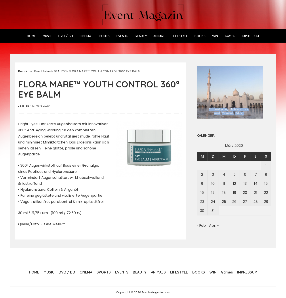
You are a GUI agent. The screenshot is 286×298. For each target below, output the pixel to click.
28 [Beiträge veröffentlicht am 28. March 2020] (256, 201)
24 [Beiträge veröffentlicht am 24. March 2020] (213, 201)
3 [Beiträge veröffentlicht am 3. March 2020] (213, 174)
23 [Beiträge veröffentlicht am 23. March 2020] (202, 201)
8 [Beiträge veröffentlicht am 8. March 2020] (266, 174)
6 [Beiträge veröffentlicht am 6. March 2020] (245, 174)
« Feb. (201, 225)
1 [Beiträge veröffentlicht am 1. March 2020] (266, 165)
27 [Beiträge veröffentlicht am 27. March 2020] (245, 201)
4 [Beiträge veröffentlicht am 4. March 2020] (224, 174)
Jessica (23, 105)
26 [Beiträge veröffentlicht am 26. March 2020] (234, 201)
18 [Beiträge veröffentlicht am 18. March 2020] (224, 192)
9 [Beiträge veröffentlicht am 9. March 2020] (202, 183)
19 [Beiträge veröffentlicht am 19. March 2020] (234, 192)
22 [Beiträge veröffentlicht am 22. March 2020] (266, 192)
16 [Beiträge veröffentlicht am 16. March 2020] (202, 192)
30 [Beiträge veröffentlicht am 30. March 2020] (202, 210)
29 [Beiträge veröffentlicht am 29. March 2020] (266, 201)
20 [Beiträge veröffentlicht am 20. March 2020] (245, 192)
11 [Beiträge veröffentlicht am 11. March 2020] (224, 183)
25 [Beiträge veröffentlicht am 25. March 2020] (224, 201)
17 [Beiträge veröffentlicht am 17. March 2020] (213, 192)
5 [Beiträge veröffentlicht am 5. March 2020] (234, 174)
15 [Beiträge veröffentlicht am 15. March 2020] (266, 183)
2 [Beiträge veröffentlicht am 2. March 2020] (202, 174)
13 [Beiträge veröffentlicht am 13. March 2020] (245, 183)
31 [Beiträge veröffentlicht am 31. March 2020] (213, 210)
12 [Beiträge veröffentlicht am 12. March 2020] (234, 183)
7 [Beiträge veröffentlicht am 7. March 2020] (256, 174)
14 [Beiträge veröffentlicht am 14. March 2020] (255, 183)
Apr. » (214, 225)
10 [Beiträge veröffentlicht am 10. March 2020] (213, 183)
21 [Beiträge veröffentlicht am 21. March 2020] (255, 192)
